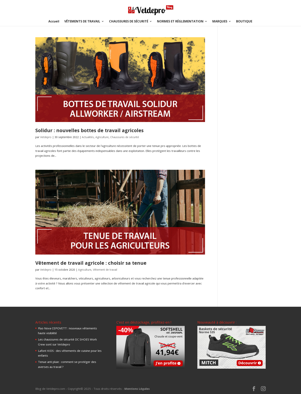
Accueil (53, 21)
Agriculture (102, 137)
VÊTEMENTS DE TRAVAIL (82, 21)
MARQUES (219, 21)
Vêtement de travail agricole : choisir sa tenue (90, 263)
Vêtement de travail (105, 269)
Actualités (88, 137)
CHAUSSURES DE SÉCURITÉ (128, 21)
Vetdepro (45, 137)
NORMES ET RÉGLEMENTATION (180, 21)
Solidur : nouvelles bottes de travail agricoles (89, 130)
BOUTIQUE (244, 21)
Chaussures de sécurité (124, 137)
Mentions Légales (137, 389)
